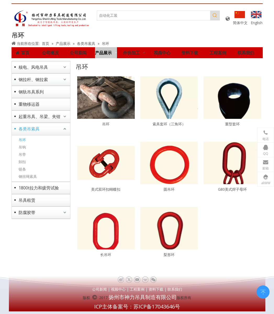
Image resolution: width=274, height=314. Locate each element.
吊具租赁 (27, 200)
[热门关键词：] (215, 15)
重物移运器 (29, 104)
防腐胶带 (27, 212)
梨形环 (169, 254)
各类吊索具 (29, 129)
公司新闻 (99, 289)
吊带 (22, 154)
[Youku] (145, 279)
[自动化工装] (153, 15)
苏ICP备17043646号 (156, 306)
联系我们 (174, 289)
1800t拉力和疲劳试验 (39, 188)
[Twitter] (129, 279)
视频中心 (118, 289)
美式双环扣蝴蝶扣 (105, 189)
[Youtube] (137, 279)
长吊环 (105, 254)
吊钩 (22, 147)
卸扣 (22, 161)
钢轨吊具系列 (31, 92)
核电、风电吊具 (33, 67)
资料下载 (156, 289)
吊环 (22, 139)
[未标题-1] (52, 19)
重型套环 (232, 123)
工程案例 (137, 289)
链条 (22, 169)
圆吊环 (169, 189)
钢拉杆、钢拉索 (33, 79)
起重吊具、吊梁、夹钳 (39, 116)
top (263, 291)
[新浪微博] (121, 279)
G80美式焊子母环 (232, 189)
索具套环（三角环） (169, 123)
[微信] (153, 279)
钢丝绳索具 (28, 176)
